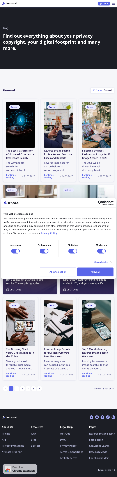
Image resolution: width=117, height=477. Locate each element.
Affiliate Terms (68, 458)
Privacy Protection (13, 445)
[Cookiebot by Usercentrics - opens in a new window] (100, 203)
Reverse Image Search (102, 433)
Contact (35, 445)
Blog (33, 439)
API (4, 439)
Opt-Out (65, 433)
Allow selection (58, 272)
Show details (101, 262)
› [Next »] (39, 388)
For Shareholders (99, 458)
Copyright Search (99, 445)
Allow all (95, 272)
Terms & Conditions (71, 452)
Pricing (6, 433)
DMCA (63, 439)
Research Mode (98, 452)
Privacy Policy (68, 445)
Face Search (96, 439)
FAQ (33, 433)
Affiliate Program (12, 452)
